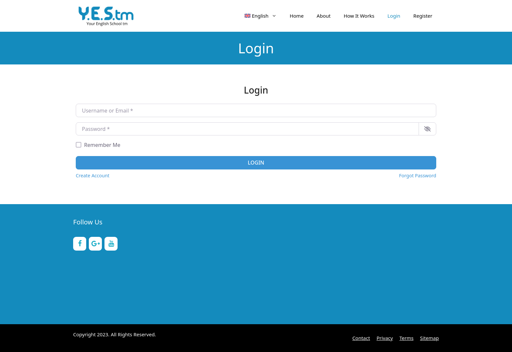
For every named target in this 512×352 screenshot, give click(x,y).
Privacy (384, 338)
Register (422, 15)
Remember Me (102, 145)
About (324, 15)
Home (297, 15)
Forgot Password (417, 175)
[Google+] (95, 244)
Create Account (92, 175)
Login (394, 15)
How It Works (359, 15)
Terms (406, 338)
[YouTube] (111, 244)
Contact (361, 338)
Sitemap (429, 338)
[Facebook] (79, 244)
